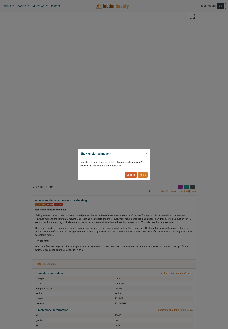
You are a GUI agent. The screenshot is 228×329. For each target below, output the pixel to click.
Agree (143, 174)
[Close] (146, 153)
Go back (130, 174)
